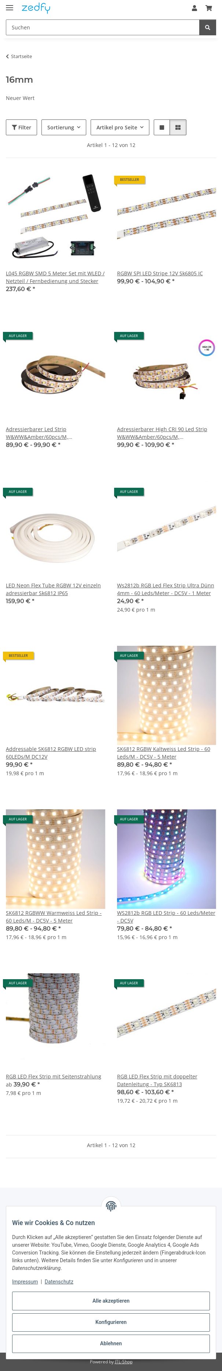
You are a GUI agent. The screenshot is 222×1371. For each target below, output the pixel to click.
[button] (194, 8)
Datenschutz (59, 1282)
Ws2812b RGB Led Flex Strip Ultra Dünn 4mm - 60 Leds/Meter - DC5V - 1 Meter (165, 589)
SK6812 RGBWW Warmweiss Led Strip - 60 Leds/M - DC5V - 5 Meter (54, 916)
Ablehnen (111, 1343)
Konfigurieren (111, 1322)
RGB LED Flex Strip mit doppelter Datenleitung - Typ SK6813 (157, 1080)
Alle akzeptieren (111, 1301)
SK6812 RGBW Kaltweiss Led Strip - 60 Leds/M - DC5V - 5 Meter (163, 752)
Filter (21, 127)
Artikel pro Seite (117, 127)
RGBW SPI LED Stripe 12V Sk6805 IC (160, 273)
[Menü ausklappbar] (9, 4)
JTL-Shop (123, 1362)
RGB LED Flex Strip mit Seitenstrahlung (53, 1076)
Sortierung (60, 127)
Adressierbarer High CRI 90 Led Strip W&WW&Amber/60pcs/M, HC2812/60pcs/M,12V (162, 433)
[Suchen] (207, 27)
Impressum (25, 1282)
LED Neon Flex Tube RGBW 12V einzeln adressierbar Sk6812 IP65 (53, 589)
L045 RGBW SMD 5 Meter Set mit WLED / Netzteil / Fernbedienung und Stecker (55, 277)
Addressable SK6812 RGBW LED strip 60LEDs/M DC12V (51, 752)
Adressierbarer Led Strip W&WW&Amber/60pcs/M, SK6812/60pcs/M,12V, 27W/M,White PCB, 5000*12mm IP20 (49, 433)
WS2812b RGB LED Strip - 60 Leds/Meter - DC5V (166, 916)
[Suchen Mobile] (103, 27)
